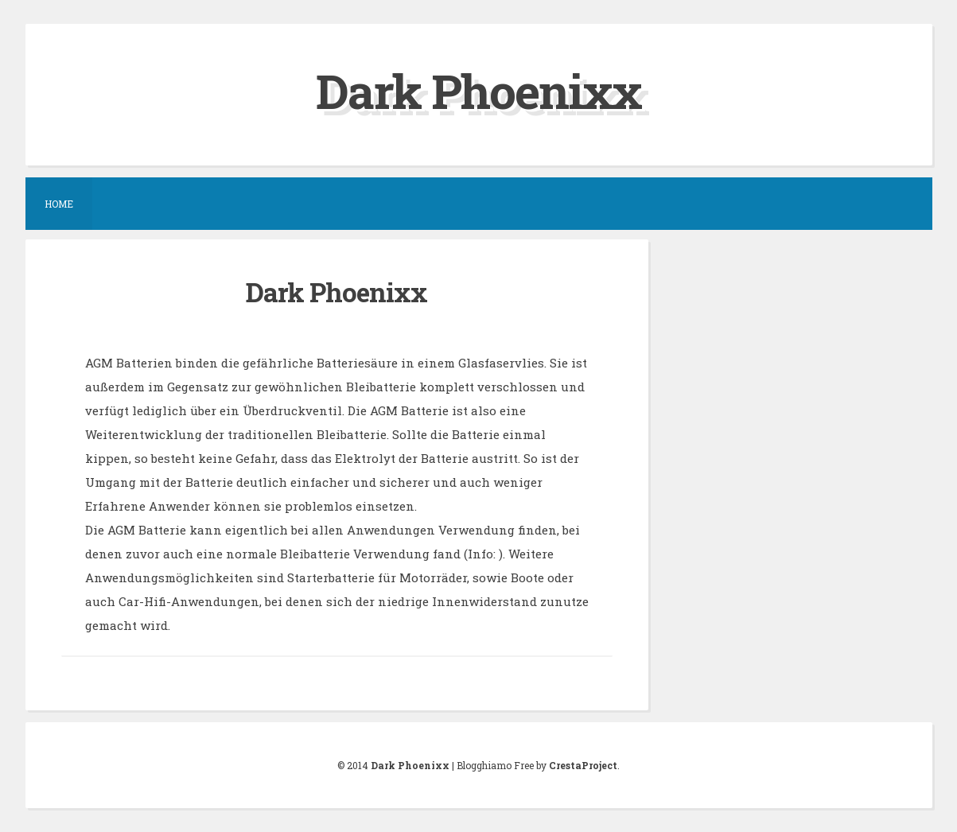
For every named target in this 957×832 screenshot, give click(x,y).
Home (59, 203)
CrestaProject (583, 765)
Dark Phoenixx (478, 90)
